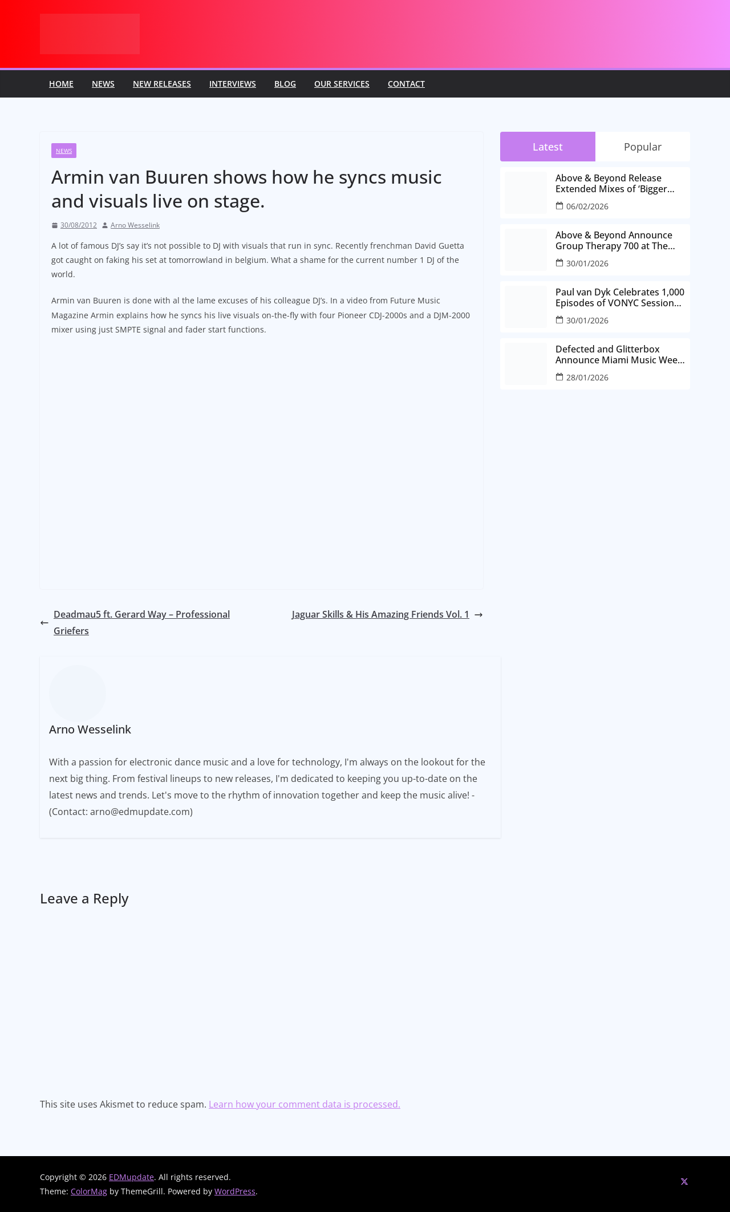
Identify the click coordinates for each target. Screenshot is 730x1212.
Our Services (342, 83)
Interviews (232, 83)
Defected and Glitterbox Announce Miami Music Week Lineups (619, 355)
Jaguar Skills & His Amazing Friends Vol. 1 (387, 614)
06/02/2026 (587, 206)
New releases (162, 83)
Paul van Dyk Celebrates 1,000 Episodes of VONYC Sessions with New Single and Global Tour (619, 298)
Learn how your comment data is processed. (304, 1104)
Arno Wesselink (135, 225)
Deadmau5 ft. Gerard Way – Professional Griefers (135, 622)
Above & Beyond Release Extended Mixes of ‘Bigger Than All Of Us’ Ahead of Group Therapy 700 (611, 183)
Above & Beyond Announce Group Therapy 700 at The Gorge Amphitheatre (613, 241)
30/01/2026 (587, 263)
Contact (406, 83)
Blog (285, 83)
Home (61, 83)
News (103, 83)
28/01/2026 (587, 377)
